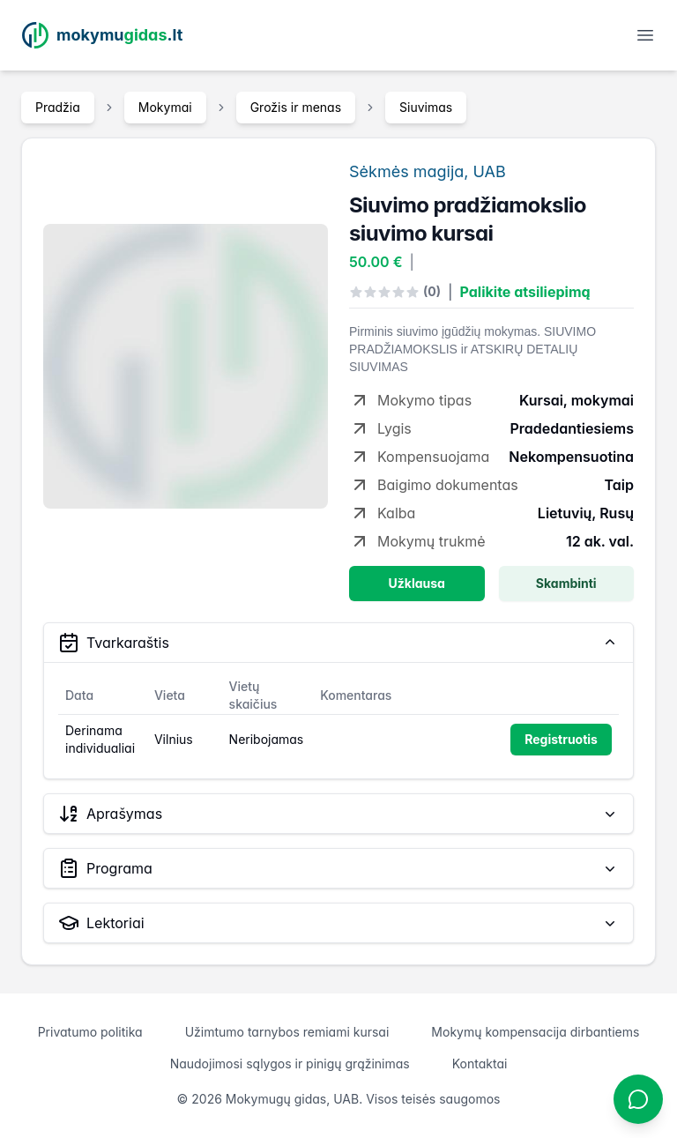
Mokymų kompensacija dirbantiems (535, 1031)
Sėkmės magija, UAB (427, 171)
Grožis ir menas (295, 107)
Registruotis (561, 739)
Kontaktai (480, 1063)
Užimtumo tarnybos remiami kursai (287, 1031)
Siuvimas (425, 107)
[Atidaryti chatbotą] (638, 1099)
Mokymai (165, 107)
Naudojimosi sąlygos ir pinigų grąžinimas (290, 1063)
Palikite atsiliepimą (525, 292)
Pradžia (57, 107)
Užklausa (417, 583)
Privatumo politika (90, 1031)
